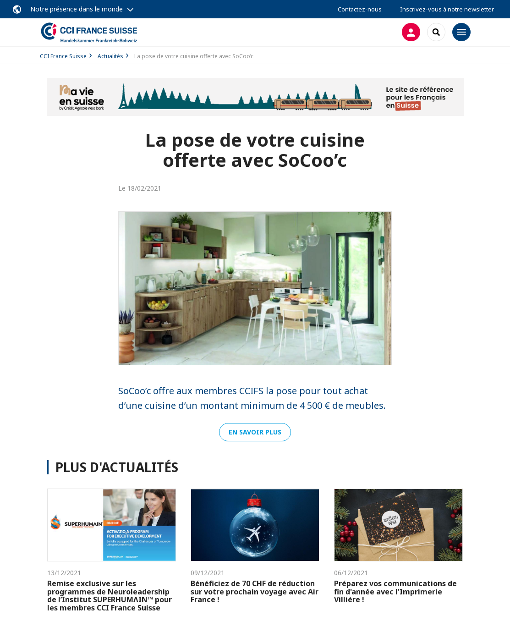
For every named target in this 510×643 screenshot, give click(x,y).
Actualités (110, 56)
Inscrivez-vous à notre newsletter (447, 9)
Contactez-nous (360, 9)
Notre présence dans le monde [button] (76, 9)
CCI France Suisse (63, 56)
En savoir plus (255, 432)
